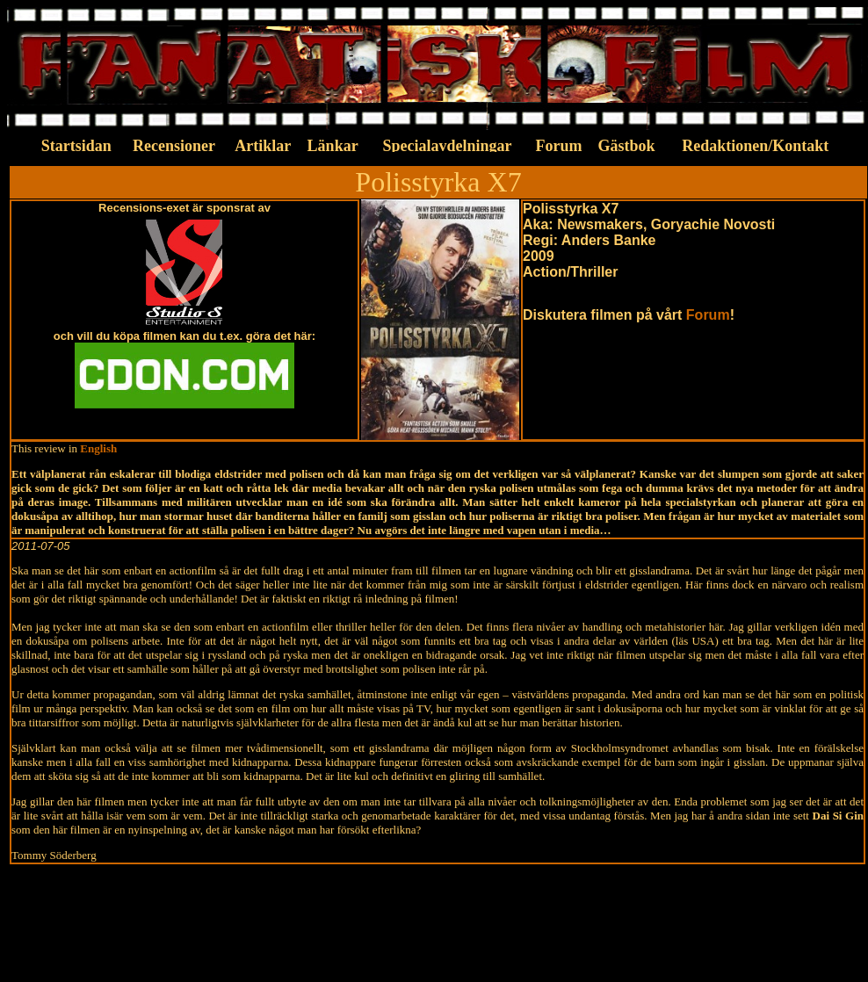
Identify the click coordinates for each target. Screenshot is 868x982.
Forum (708, 314)
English (98, 448)
